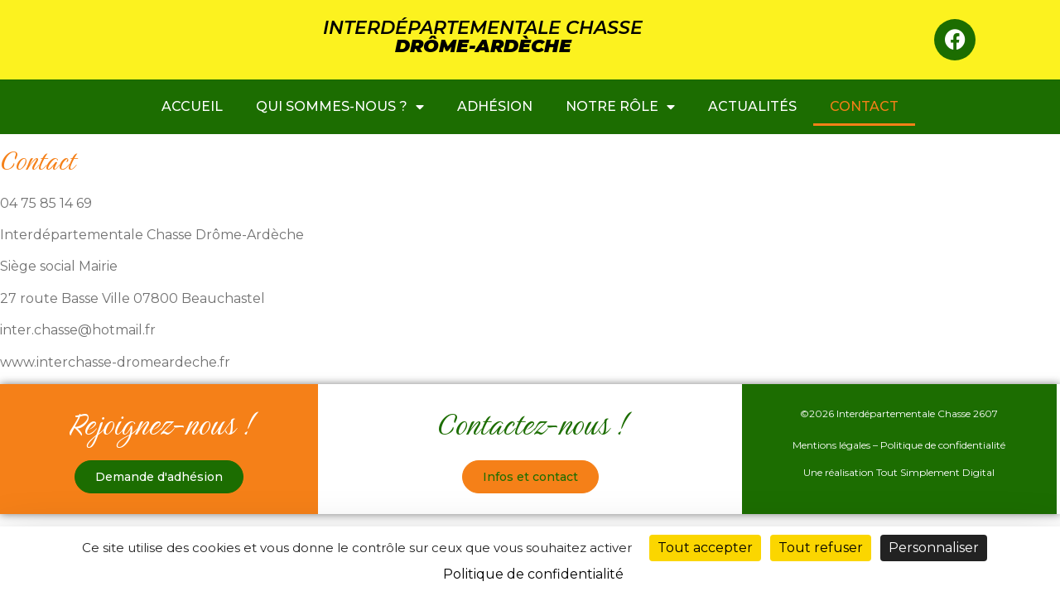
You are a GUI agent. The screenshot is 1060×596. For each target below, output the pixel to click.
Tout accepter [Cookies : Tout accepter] (705, 547)
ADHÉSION (494, 106)
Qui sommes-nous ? (340, 107)
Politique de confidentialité (942, 445)
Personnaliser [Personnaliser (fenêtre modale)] (934, 547)
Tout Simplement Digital (935, 472)
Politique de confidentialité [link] (533, 574)
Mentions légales (831, 445)
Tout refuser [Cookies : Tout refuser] (820, 547)
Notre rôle (620, 107)
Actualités (752, 106)
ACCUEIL (192, 106)
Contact (864, 106)
